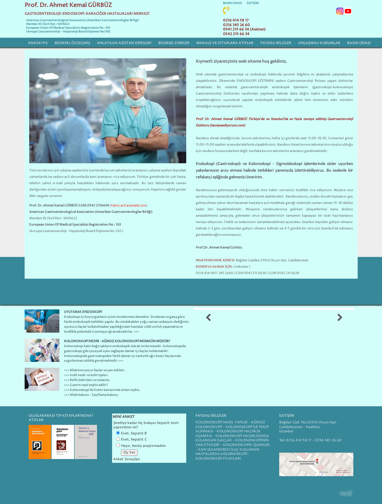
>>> (120, 360)
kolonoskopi (342, 87)
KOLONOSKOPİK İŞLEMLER (246, 445)
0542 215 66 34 (236, 34)
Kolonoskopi (73, 346)
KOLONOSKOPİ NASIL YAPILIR (221, 422)
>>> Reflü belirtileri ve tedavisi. (87, 380)
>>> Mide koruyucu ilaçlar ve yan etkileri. (94, 370)
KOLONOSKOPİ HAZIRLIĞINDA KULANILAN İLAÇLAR (232, 438)
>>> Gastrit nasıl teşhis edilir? (86, 385)
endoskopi (258, 74)
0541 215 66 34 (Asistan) (244, 29)
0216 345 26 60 (236, 25)
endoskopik (281, 87)
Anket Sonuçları (126, 459)
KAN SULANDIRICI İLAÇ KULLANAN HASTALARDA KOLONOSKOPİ (227, 452)
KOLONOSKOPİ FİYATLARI (218, 458)
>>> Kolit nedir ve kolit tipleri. (86, 375)
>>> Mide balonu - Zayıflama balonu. (91, 395)
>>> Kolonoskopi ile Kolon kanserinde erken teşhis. (102, 390)
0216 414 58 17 (235, 20)
